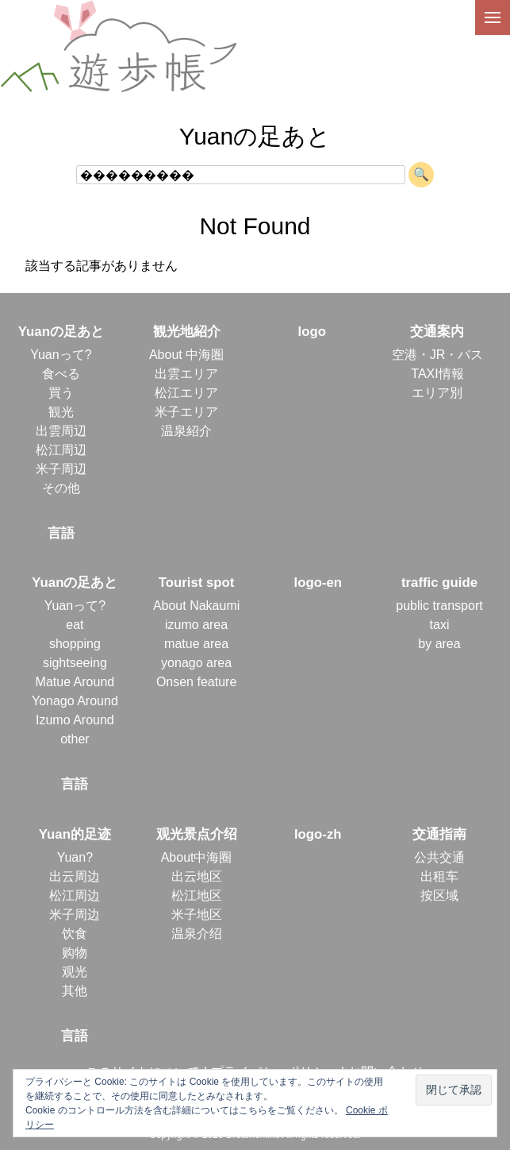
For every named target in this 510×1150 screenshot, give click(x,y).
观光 (74, 971)
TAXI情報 (437, 373)
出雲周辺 (61, 431)
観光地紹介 (186, 331)
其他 (74, 991)
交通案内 (437, 331)
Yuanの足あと (61, 331)
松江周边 (74, 895)
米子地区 (196, 914)
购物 (74, 952)
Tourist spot (197, 582)
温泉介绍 (196, 933)
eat (74, 624)
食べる (61, 373)
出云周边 (74, 876)
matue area (196, 643)
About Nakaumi (196, 605)
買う (61, 392)
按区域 (439, 895)
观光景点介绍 (196, 834)
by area (439, 643)
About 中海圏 (186, 354)
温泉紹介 (186, 431)
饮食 (74, 933)
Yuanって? (60, 354)
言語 (61, 533)
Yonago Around (75, 701)
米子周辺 (61, 469)
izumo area (196, 624)
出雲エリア (186, 373)
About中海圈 (196, 857)
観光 (61, 412)
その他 (61, 488)
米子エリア (186, 412)
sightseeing (75, 663)
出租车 (439, 876)
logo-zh (318, 834)
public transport (439, 605)
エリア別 (437, 392)
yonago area (196, 663)
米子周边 (74, 914)
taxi (440, 624)
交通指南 (439, 834)
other (74, 739)
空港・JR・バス (438, 354)
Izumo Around (75, 720)
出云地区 (196, 876)
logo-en (317, 582)
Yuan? (75, 857)
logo (312, 331)
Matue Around (75, 682)
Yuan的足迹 (75, 834)
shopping (75, 643)
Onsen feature (196, 682)
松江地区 (196, 895)
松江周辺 (61, 450)
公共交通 (439, 857)
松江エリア (186, 392)
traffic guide (439, 582)
